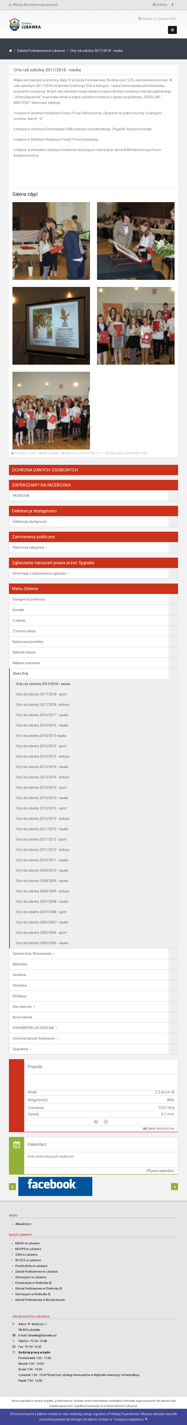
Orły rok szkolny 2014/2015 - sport (41, 746)
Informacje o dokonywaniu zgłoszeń (39, 573)
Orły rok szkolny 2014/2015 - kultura (42, 756)
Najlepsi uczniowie (26, 663)
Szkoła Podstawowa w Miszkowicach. (40, 1300)
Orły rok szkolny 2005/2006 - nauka (42, 943)
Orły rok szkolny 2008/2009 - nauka (42, 881)
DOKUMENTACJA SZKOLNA (33, 1028)
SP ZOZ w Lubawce (28, 1260)
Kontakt (18, 610)
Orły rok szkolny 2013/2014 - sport (41, 787)
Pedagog (19, 996)
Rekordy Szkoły (24, 652)
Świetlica (19, 975)
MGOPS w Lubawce (28, 1249)
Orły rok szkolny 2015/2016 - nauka (42, 725)
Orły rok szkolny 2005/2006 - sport (41, 933)
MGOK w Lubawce (27, 1243)
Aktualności (23, 1224)
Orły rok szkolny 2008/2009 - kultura (42, 891)
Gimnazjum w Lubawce (30, 1277)
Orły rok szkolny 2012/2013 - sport (41, 808)
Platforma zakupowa (28, 547)
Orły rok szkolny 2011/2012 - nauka (42, 829)
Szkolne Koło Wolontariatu (32, 953)
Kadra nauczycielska (28, 642)
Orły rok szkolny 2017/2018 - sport (41, 694)
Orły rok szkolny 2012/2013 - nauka (42, 798)
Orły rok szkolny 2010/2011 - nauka (42, 860)
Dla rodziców (22, 1007)
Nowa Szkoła (22, 1017)
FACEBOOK (21, 496)
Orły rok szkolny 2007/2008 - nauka (42, 901)
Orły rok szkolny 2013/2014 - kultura (42, 777)
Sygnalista (20, 1049)
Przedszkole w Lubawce (31, 1266)
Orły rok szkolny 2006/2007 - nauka (42, 922)
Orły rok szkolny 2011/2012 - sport (41, 839)
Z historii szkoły (24, 631)
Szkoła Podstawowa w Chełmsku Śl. (38, 1288)
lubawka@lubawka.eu (42, 1335)
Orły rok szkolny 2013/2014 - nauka (42, 767)
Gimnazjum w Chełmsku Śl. (33, 1294)
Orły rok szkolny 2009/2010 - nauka (42, 870)
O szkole (19, 620)
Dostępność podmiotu (29, 599)
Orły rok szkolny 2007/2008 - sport (41, 912)
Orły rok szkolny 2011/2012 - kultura (42, 850)
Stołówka (20, 985)
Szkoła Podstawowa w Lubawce (41, 51)
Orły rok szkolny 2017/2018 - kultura (42, 704)
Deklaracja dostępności (30, 521)
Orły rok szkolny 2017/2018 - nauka (96, 51)
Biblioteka (20, 964)
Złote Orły (20, 673)
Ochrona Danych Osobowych (34, 1038)
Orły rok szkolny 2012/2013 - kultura (42, 819)
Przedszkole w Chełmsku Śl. (33, 1283)
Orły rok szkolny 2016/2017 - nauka (42, 715)
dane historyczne (158, 1128)
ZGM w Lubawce (26, 1254)
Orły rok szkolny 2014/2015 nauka (41, 736)
